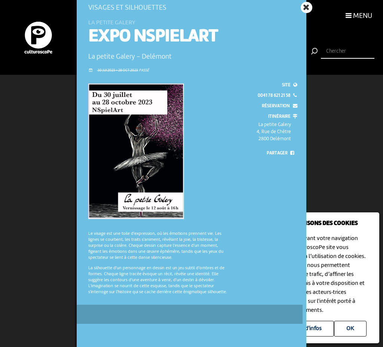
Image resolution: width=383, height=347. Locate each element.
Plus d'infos (307, 329)
